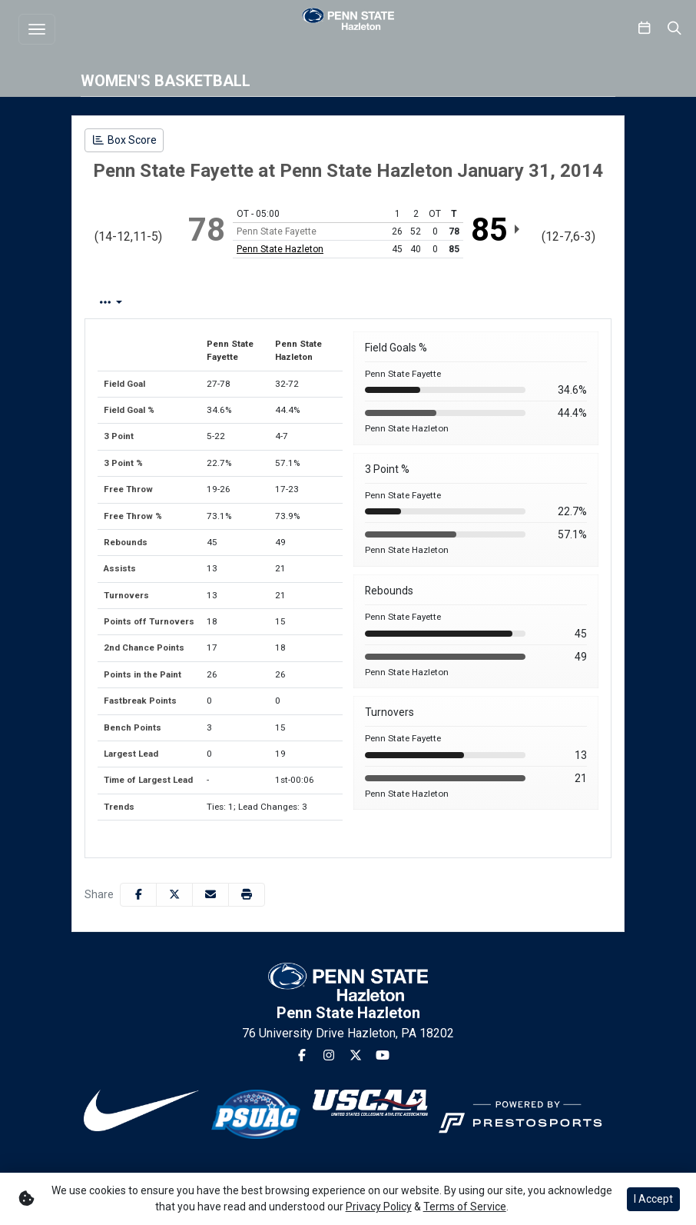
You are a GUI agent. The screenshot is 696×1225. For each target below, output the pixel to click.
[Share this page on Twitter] (174, 895)
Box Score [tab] (125, 302)
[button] (246, 895)
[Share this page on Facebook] (138, 895)
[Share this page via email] (210, 895)
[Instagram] (328, 1056)
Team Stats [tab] (302, 302)
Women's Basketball (165, 81)
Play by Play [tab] (212, 302)
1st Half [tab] (380, 302)
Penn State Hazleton (280, 249)
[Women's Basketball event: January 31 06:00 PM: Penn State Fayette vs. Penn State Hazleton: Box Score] (124, 140)
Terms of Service (464, 1206)
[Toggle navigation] (36, 29)
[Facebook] (302, 1056)
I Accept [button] (653, 1199)
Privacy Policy (379, 1206)
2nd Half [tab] (450, 302)
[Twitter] (355, 1056)
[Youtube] (382, 1056)
